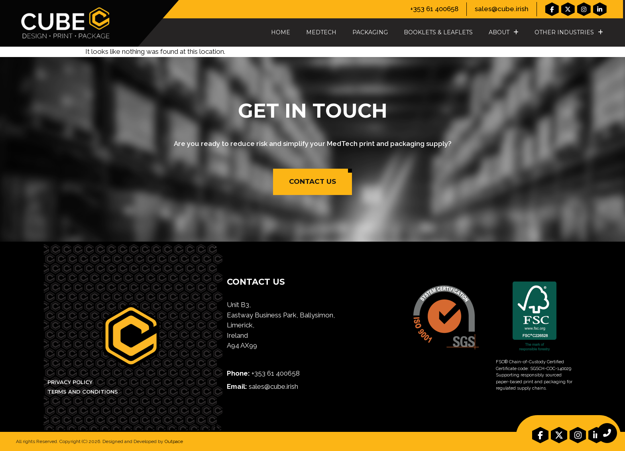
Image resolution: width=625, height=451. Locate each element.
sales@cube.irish (502, 9)
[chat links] (607, 433)
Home (280, 32)
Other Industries (569, 32)
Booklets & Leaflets (438, 32)
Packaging (370, 32)
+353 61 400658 (434, 9)
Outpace (174, 441)
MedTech (321, 32)
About (504, 32)
